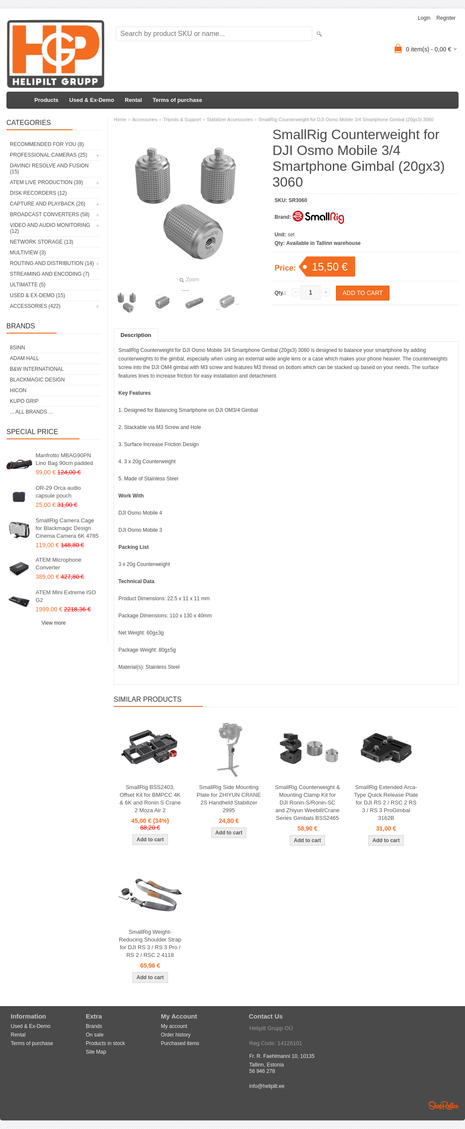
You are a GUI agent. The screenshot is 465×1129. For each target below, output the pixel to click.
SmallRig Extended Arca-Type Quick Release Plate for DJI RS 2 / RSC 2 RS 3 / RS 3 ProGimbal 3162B (386, 802)
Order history (175, 1035)
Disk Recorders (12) (38, 193)
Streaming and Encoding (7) (49, 274)
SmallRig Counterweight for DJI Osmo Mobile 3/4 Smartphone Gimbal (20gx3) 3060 (345, 119)
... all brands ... (31, 412)
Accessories (144, 119)
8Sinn (17, 348)
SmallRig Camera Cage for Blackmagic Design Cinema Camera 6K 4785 (67, 528)
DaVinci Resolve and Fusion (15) (49, 169)
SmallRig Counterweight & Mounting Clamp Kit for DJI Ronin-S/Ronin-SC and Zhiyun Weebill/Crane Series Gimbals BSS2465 (307, 802)
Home (120, 119)
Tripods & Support (182, 119)
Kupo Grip (24, 401)
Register (446, 18)
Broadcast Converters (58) (50, 214)
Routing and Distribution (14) (52, 263)
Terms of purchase (177, 100)
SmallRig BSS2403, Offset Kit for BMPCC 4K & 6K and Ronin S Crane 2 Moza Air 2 (150, 798)
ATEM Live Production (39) (46, 182)
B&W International (37, 369)
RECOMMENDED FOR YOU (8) (47, 144)
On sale (94, 1035)
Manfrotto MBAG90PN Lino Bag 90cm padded (64, 459)
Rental (133, 100)
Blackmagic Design (37, 380)
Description (136, 335)
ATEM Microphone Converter (59, 564)
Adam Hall (24, 358)
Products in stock (105, 1043)
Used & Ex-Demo (91, 100)
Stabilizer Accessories (230, 119)
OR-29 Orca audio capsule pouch (58, 492)
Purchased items (180, 1043)
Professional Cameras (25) (48, 155)
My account (174, 1026)
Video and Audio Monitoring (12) (50, 228)
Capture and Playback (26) (47, 204)
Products (46, 100)
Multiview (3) (28, 253)
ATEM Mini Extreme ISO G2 (66, 596)
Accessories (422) (35, 306)
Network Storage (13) (41, 242)
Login (424, 18)
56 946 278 (262, 1071)
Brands (94, 1026)
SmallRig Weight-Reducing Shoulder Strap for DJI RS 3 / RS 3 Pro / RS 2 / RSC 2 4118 (150, 943)
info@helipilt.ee (266, 1086)
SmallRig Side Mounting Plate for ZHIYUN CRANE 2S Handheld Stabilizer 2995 (229, 798)
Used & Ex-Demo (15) (37, 295)
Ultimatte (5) (27, 285)
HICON (18, 390)
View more (54, 623)
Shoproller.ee (444, 1105)
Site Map (96, 1052)
